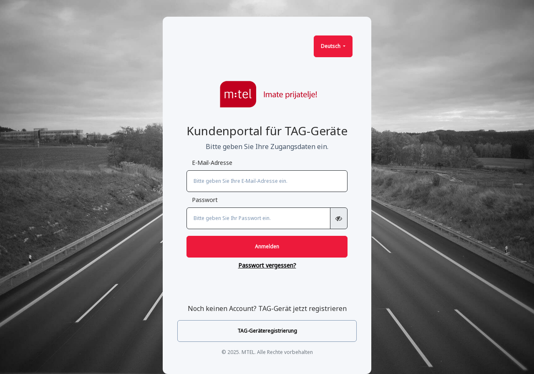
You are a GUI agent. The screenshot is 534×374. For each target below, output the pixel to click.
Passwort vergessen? (267, 265)
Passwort (205, 200)
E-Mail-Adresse (212, 163)
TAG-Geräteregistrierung (267, 330)
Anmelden (267, 246)
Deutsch (331, 46)
